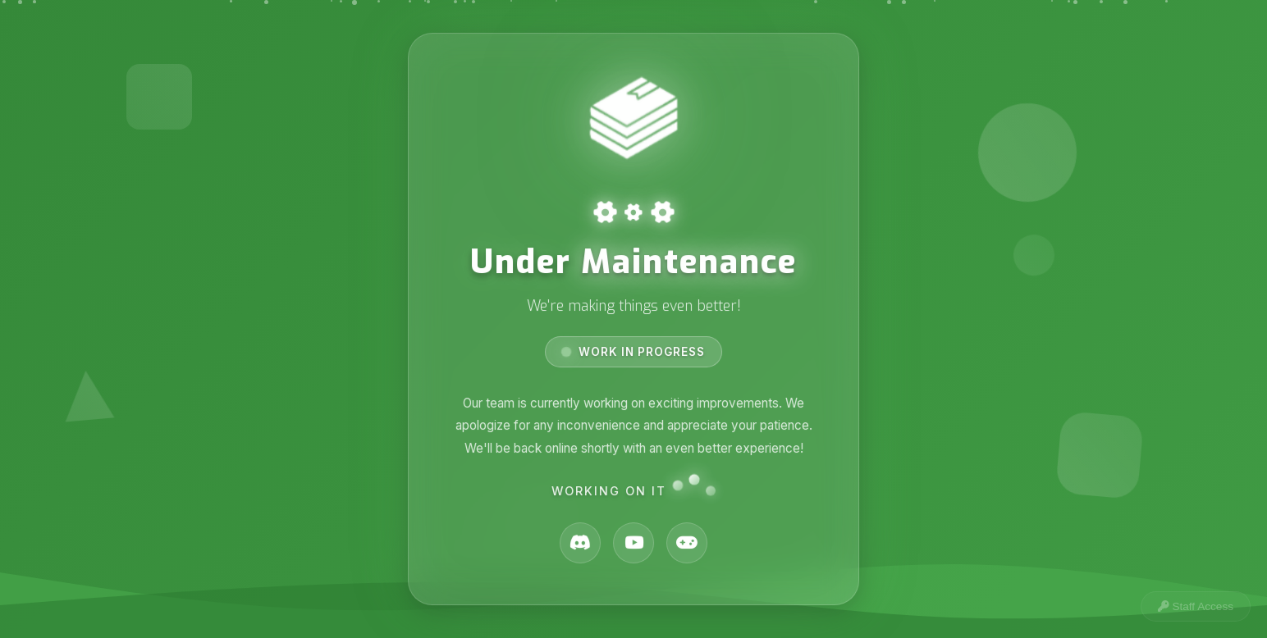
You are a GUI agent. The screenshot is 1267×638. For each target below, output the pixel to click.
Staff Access (1195, 606)
